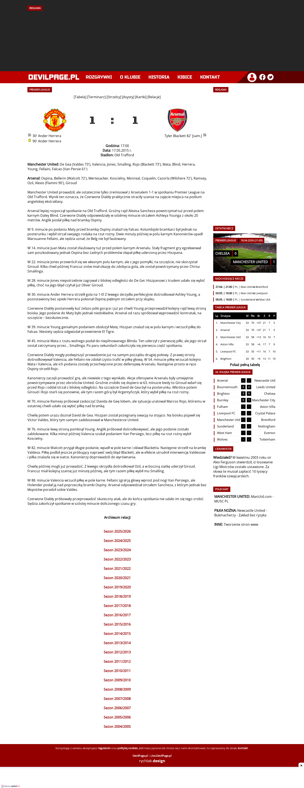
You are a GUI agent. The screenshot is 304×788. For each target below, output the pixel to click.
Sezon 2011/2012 (117, 661)
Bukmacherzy (225, 515)
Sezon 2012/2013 (117, 652)
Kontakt (210, 77)
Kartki (140, 97)
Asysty (128, 97)
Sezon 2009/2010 (117, 680)
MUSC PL (221, 501)
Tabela (80, 97)
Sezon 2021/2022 (117, 568)
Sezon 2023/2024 (117, 550)
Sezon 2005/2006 (117, 717)
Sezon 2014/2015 (117, 633)
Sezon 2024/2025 (117, 540)
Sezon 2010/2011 (117, 670)
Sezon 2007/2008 (117, 698)
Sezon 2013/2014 (117, 643)
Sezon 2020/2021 (117, 578)
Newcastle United (251, 510)
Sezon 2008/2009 (117, 689)
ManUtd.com (261, 496)
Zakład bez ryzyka (252, 515)
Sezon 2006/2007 (117, 708)
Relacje (154, 97)
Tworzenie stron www (241, 524)
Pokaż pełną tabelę (245, 364)
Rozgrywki (99, 77)
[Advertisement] (152, 39)
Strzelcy (114, 97)
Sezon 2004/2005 (117, 726)
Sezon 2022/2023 (117, 559)
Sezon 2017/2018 (117, 605)
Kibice (185, 77)
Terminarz (96, 97)
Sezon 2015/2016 (117, 624)
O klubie (130, 77)
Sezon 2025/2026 (117, 531)
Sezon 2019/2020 (117, 587)
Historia (158, 77)
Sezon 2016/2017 (117, 615)
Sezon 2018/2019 (117, 596)
